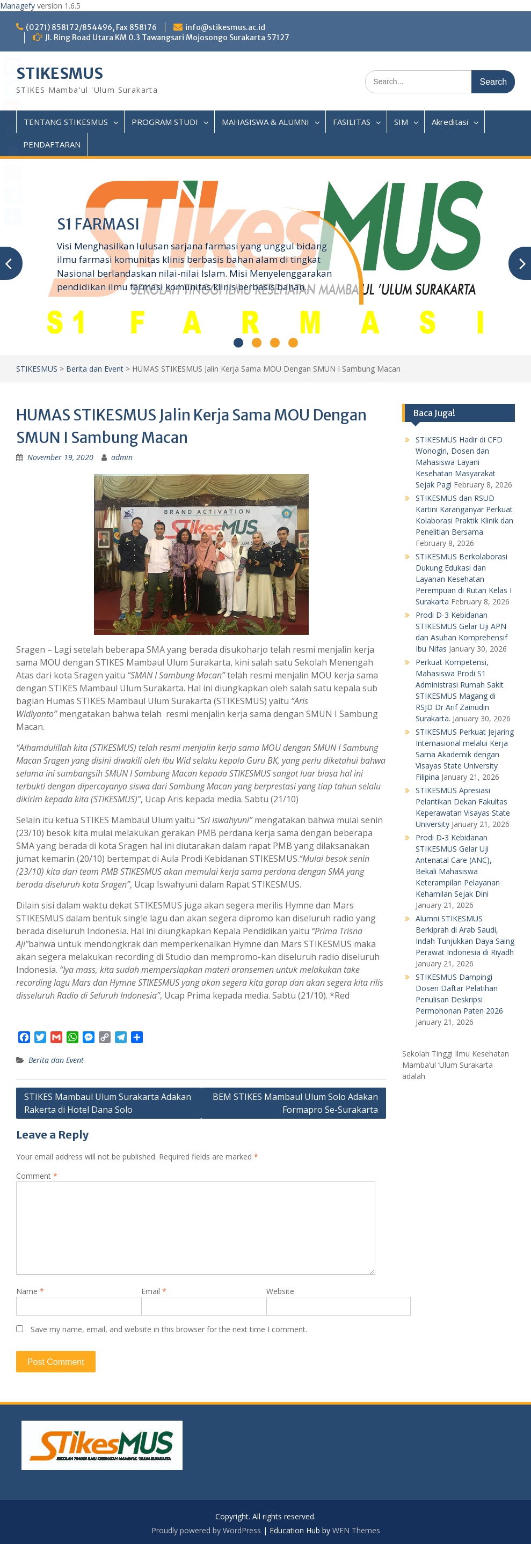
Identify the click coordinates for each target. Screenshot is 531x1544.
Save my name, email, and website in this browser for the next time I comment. (169, 1329)
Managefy (18, 6)
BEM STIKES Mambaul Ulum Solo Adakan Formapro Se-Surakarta (295, 1103)
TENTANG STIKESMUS (66, 121)
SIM (401, 121)
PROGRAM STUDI (165, 121)
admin (122, 457)
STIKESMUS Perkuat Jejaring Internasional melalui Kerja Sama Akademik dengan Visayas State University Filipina (465, 754)
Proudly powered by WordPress (206, 1530)
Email (153, 1291)
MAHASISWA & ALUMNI (265, 121)
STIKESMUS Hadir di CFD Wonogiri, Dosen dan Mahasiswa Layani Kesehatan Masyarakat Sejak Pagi (459, 462)
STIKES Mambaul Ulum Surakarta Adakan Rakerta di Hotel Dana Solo (107, 1103)
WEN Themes (356, 1530)
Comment (36, 1176)
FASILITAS (351, 121)
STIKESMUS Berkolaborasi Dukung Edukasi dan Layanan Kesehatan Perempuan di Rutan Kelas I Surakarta (464, 579)
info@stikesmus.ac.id (225, 27)
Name (30, 1291)
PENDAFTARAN (52, 144)
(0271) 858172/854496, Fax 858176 (91, 27)
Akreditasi (450, 121)
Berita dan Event (94, 369)
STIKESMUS (59, 73)
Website (280, 1291)
